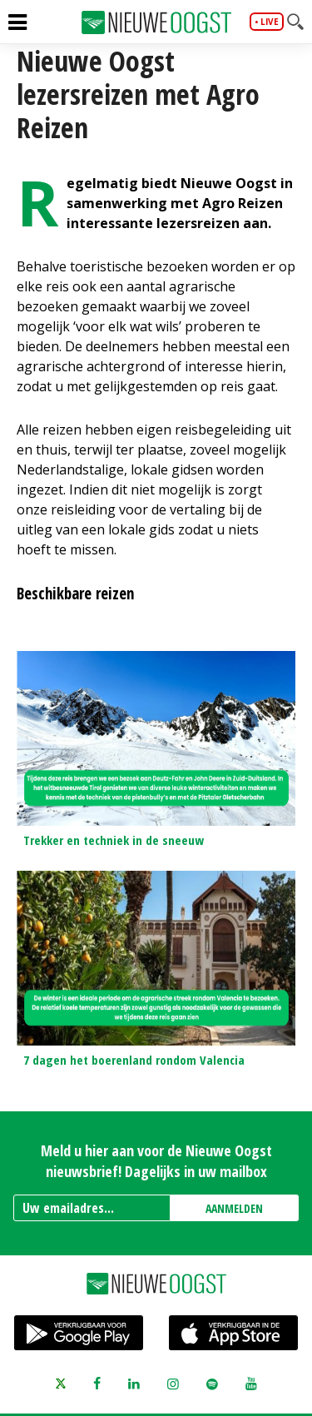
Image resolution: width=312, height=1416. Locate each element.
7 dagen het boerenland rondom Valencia (134, 1059)
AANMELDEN (234, 1208)
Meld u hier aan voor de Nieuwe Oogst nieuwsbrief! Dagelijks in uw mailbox (156, 1160)
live (269, 21)
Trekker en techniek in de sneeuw (113, 839)
